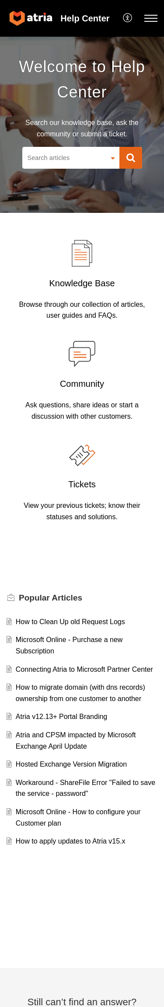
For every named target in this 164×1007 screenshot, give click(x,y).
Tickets (82, 484)
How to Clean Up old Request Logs (70, 621)
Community (82, 384)
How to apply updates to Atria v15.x (71, 841)
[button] (128, 18)
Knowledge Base (82, 283)
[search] (63, 158)
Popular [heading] (50, 597)
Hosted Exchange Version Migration (71, 764)
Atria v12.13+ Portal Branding (61, 716)
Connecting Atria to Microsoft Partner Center (84, 669)
